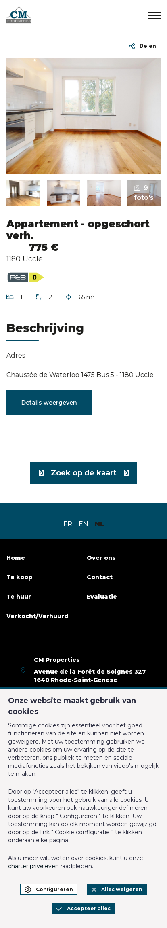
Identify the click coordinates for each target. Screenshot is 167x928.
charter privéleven (33, 866)
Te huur (18, 596)
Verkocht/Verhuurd (37, 616)
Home (15, 557)
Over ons (101, 557)
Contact (100, 577)
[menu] (154, 15)
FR (67, 524)
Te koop (19, 577)
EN (83, 524)
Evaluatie (102, 596)
